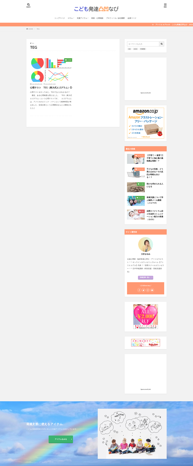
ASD (129, 49)
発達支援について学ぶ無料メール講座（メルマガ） (155, 169)
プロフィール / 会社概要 (115, 18)
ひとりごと (140, 124)
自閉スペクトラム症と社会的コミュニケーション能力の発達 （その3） (155, 184)
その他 (69, 60)
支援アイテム (82, 18)
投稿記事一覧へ (145, 246)
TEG (38, 29)
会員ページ (132, 18)
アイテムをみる (61, 439)
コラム (70, 18)
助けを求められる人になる (155, 154)
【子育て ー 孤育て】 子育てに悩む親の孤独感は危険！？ (155, 127)
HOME (30, 29)
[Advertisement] (145, 75)
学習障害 (142, 49)
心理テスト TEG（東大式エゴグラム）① (51, 87)
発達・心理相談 (97, 18)
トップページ (59, 18)
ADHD (135, 49)
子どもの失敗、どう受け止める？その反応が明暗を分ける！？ (155, 142)
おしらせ (141, 167)
